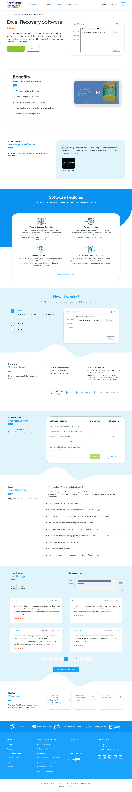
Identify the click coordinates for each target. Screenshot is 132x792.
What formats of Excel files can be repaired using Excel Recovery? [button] (74, 511)
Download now (95, 457)
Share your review (66, 671)
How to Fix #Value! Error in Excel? (81, 699)
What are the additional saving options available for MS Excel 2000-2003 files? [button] (79, 537)
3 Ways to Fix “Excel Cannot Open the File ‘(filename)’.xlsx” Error (56, 701)
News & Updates (13, 764)
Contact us (104, 4)
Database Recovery (45, 768)
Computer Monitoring (45, 773)
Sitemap (68, 787)
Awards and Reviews (15, 755)
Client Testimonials (14, 759)
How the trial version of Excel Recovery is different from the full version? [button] (76, 557)
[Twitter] (110, 758)
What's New (98, 392)
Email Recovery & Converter (48, 759)
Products (16, 14)
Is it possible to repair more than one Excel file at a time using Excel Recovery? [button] (79, 518)
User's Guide (70, 392)
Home (9, 14)
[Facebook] (99, 758)
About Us (10, 750)
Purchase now (113, 457)
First (44, 660)
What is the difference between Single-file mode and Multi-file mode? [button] (75, 531)
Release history (115, 392)
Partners (10, 768)
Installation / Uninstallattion (85, 392)
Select (34, 314)
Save (17, 329)
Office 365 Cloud (44, 750)
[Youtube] (115, 758)
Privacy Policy (59, 787)
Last (88, 660)
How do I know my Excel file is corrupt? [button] (63, 505)
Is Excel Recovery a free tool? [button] (59, 550)
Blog (69, 746)
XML (74, 787)
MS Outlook (42, 755)
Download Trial (16, 48)
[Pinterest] (120, 758)
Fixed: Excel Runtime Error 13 (107, 698)
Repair (17, 324)
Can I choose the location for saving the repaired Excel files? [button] (71, 524)
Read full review (72, 153)
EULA (106, 392)
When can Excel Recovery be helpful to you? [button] (65, 489)
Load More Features (66, 274)
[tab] (86, 489)
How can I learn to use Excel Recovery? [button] (63, 544)
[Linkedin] (105, 758)
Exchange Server (44, 746)
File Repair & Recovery (46, 764)
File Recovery (27, 14)
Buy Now (33, 48)
